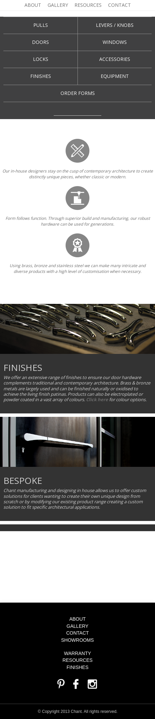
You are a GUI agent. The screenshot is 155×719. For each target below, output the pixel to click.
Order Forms (78, 93)
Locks (40, 59)
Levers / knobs (115, 25)
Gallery (58, 5)
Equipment (115, 76)
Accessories (114, 59)
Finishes (40, 76)
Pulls (40, 25)
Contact (119, 5)
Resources (88, 5)
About (32, 5)
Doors (40, 42)
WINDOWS (115, 42)
